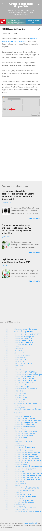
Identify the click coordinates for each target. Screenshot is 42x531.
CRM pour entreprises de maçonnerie (21, 482)
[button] (39, 29)
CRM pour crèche (12, 431)
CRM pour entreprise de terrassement (22, 449)
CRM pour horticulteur (15, 372)
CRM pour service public (16, 509)
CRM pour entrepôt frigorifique (19, 346)
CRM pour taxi (11, 341)
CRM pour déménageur (14, 437)
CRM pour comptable (13, 319)
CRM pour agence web (14, 413)
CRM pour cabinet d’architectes (19, 419)
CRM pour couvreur (13, 343)
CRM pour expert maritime (16, 364)
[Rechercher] (39, 4)
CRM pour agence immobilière (18, 310)
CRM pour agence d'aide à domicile (21, 303)
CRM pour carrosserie (14, 323)
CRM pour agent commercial (17, 415)
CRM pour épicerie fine (15, 361)
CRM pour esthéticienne (15, 455)
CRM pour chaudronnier (15, 330)
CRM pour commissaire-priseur (18, 428)
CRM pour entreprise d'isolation (20, 357)
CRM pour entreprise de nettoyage (20, 444)
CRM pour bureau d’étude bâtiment (20, 417)
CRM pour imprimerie (14, 375)
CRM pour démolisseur (14, 475)
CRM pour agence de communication (20, 406)
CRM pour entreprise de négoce (19, 500)
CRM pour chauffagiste (15, 332)
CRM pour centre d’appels (16, 424)
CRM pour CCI (10, 326)
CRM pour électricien (14, 379)
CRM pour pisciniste (14, 381)
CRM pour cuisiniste (14, 433)
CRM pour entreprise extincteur (19, 355)
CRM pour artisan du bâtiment (18, 314)
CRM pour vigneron (13, 395)
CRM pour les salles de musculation (21, 484)
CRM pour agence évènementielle (19, 411)
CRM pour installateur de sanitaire (21, 471)
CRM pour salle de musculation (19, 487)
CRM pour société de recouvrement (20, 493)
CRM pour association (15, 504)
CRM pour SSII (11, 397)
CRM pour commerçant (14, 339)
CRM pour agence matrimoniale (18, 312)
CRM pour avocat (12, 317)
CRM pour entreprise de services (20, 507)
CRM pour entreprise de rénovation (21, 446)
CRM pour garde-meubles (15, 370)
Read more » (34, 218)
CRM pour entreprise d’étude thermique (23, 350)
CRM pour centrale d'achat (17, 328)
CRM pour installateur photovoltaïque (22, 473)
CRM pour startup (12, 393)
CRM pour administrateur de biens (20, 296)
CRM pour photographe (14, 388)
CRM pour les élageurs (15, 478)
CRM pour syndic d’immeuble (17, 399)
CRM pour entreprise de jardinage (20, 348)
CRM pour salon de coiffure (17, 491)
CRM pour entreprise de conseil (19, 440)
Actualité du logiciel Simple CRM (21, 5)
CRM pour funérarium (14, 464)
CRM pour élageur (12, 480)
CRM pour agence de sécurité (18, 308)
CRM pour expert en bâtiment (18, 462)
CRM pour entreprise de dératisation (22, 442)
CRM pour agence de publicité (18, 299)
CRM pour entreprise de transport (20, 402)
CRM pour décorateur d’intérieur (20, 435)
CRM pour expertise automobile (19, 352)
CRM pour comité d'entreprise (18, 337)
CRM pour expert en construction (20, 460)
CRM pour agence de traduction (19, 408)
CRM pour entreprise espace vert (20, 359)
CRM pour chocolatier (14, 334)
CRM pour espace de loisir (17, 453)
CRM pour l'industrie (14, 502)
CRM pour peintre (12, 386)
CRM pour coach (11, 426)
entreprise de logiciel (30, 523)
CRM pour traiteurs (13, 496)
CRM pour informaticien (15, 377)
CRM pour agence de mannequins (19, 305)
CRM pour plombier (13, 489)
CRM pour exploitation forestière (20, 366)
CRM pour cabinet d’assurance (18, 422)
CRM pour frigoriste (14, 368)
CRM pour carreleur (13, 321)
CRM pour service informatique (19, 498)
